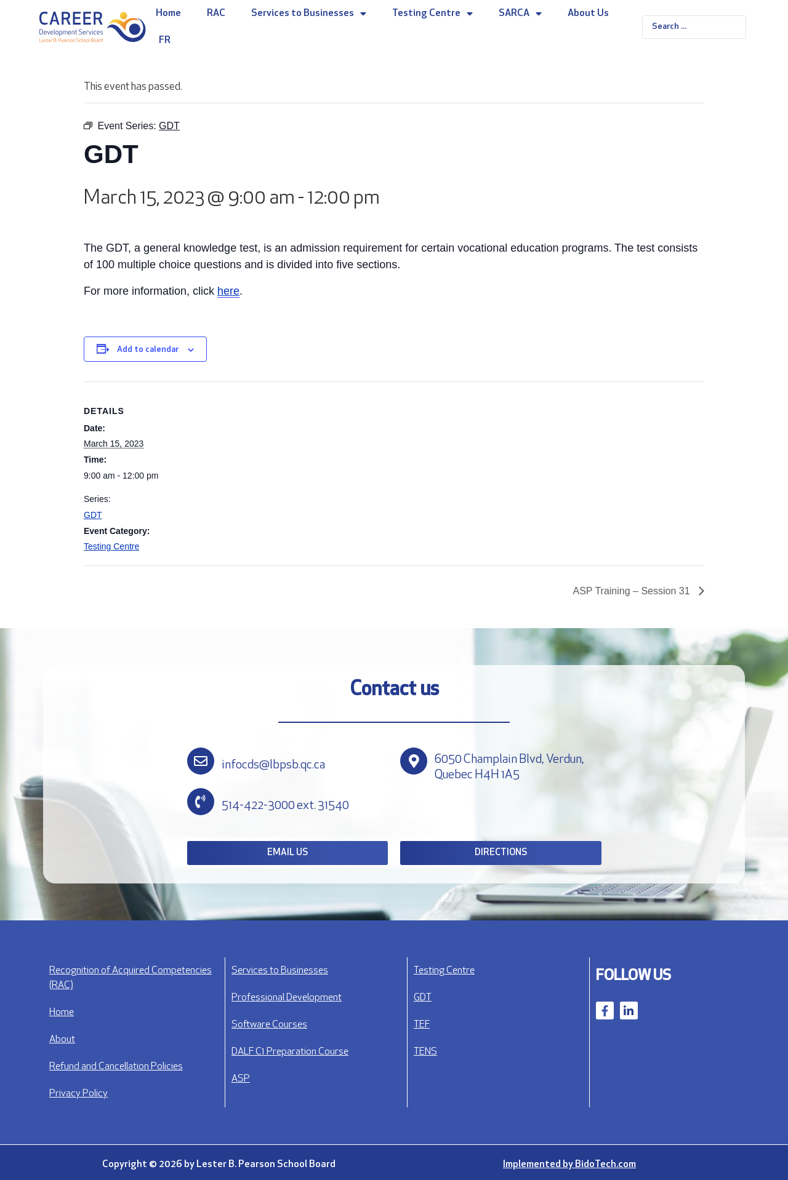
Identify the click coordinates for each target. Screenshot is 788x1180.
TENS (425, 1052)
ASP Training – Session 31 (633, 591)
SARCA (520, 13)
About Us (588, 13)
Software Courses (269, 1025)
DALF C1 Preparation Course (289, 1052)
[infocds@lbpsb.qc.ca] (200, 761)
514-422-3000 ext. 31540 (285, 806)
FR (165, 41)
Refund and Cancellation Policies (116, 1067)
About (62, 1040)
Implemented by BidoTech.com (569, 1165)
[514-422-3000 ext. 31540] (200, 801)
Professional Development (286, 998)
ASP (240, 1079)
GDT (93, 515)
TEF (422, 1025)
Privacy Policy (78, 1094)
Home (168, 13)
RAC (216, 13)
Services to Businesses (308, 13)
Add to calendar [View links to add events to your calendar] (148, 349)
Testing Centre (432, 13)
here (228, 291)
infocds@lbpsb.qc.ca (273, 765)
